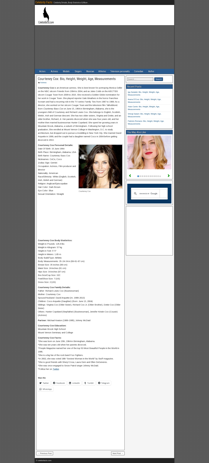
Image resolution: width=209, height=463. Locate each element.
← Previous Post (45, 453)
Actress (54, 71)
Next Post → (118, 453)
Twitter (56, 369)
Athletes (102, 71)
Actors (42, 71)
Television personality (120, 71)
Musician (90, 71)
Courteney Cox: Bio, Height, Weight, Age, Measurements (77, 79)
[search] (148, 193)
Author (151, 71)
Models (66, 71)
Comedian (138, 71)
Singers (78, 71)
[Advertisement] (104, 47)
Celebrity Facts (43, 2)
